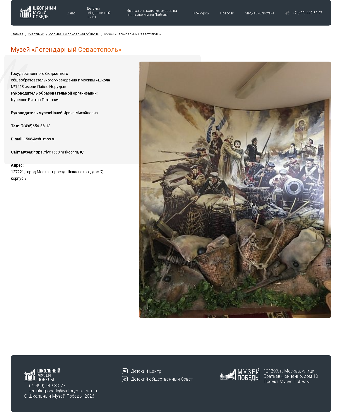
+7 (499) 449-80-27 (307, 13)
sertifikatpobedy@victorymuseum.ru (63, 390)
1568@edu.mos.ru (39, 139)
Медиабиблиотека (259, 13)
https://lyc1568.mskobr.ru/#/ (58, 152)
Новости (227, 13)
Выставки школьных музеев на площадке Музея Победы (152, 13)
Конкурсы (201, 13)
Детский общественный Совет (162, 379)
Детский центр (146, 371)
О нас (71, 13)
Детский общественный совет (99, 12)
